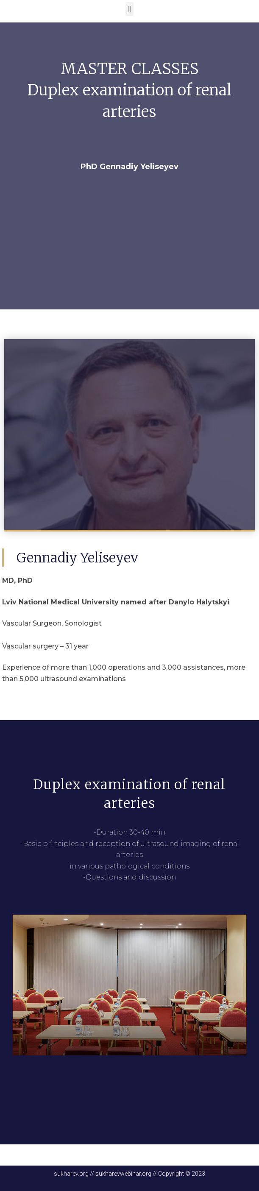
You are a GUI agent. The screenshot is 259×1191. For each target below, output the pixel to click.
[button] (129, 9)
